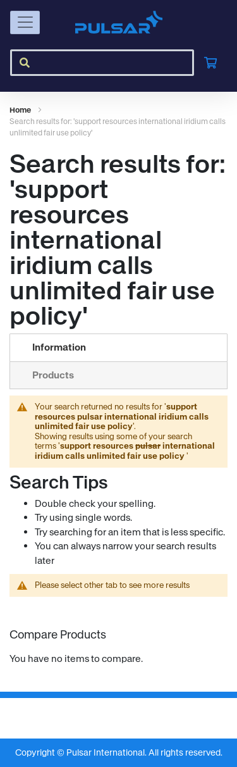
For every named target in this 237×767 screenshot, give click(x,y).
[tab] (118, 348)
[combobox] (102, 62)
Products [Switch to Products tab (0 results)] (53, 375)
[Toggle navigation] (25, 22)
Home (20, 110)
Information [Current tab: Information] (59, 347)
